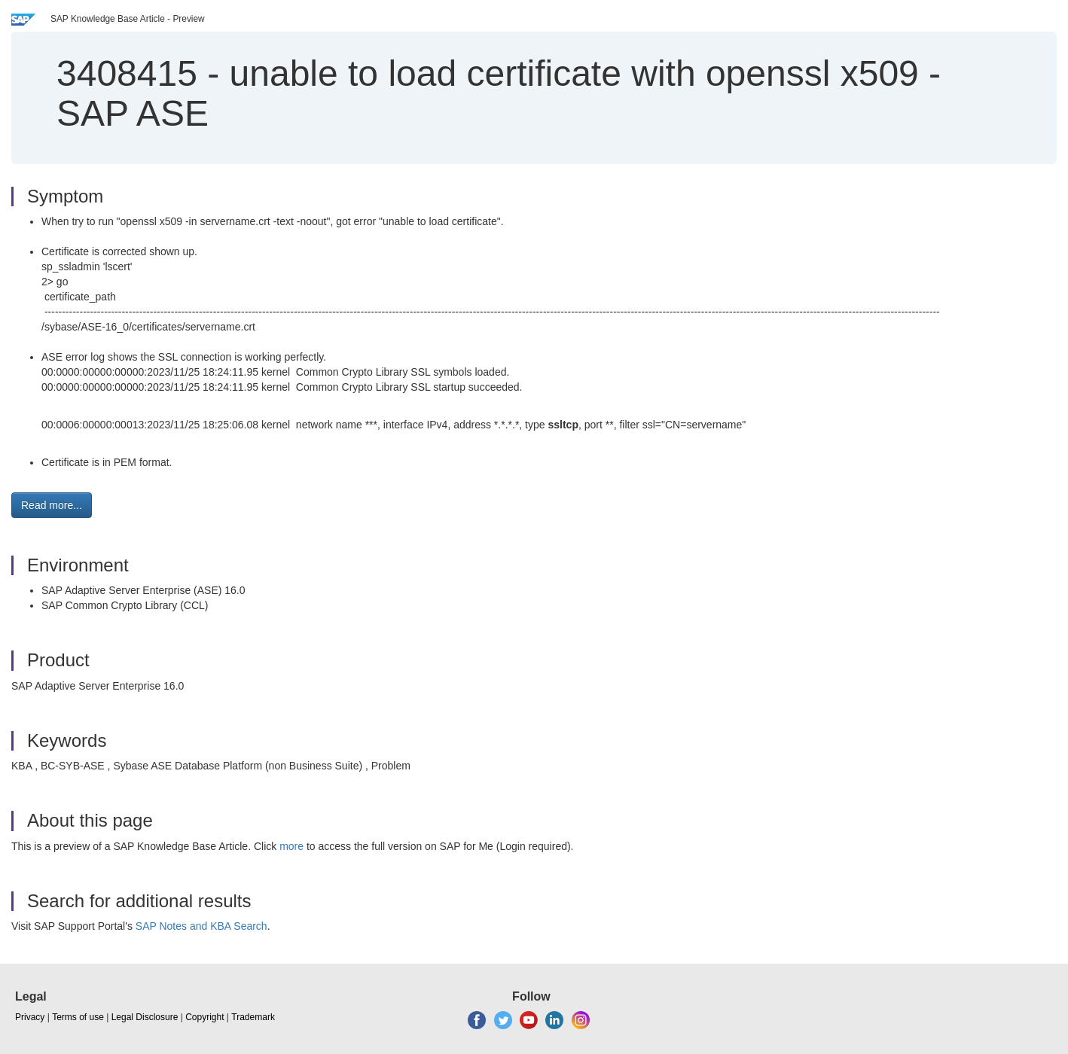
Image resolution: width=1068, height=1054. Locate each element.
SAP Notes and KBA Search (201, 926)
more (291, 846)
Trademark (253, 1017)
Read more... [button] (51, 505)
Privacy (29, 1017)
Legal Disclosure (145, 1017)
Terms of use (78, 1017)
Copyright (204, 1017)
